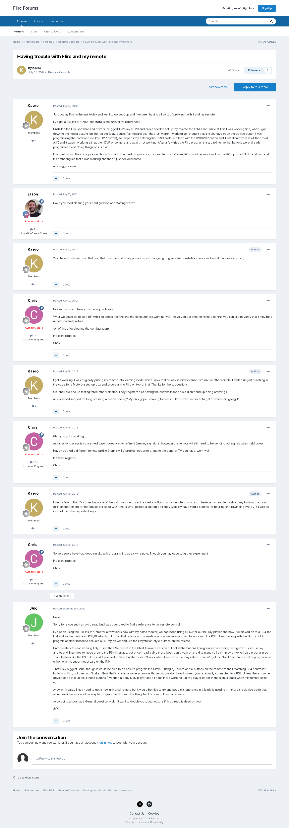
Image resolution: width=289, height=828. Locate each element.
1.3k (34, 335)
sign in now (104, 742)
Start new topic (218, 87)
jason (33, 194)
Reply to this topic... (50, 758)
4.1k (34, 229)
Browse (21, 23)
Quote (66, 178)
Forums (19, 31)
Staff (34, 31)
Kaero (36, 68)
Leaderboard (75, 31)
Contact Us (137, 813)
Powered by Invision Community (144, 822)
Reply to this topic (255, 87)
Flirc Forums (25, 8)
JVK (33, 608)
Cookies (153, 813)
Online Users (52, 31)
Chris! (33, 300)
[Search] (226, 21)
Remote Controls (59, 72)
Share (234, 70)
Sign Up (267, 8)
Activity (38, 21)
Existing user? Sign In (238, 8)
